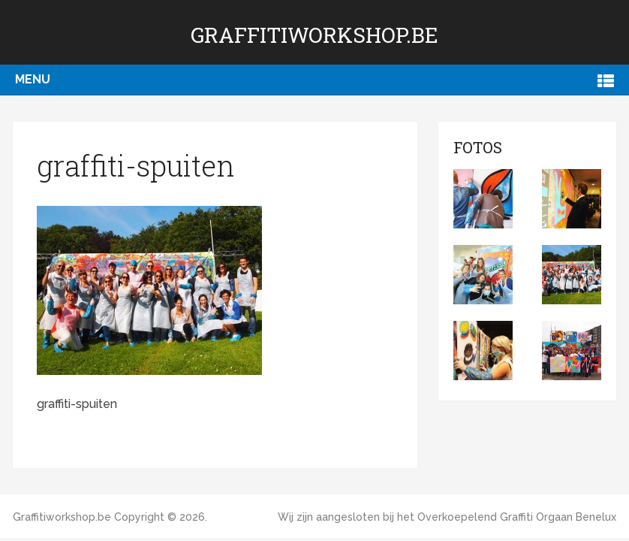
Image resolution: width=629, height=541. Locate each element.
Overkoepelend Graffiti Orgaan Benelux (516, 517)
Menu (32, 79)
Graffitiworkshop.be (314, 35)
